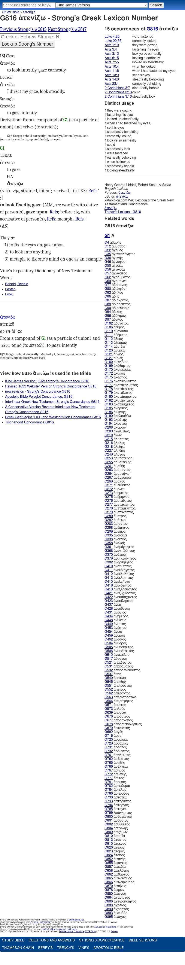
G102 (108, 323)
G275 (108, 497)
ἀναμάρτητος (119, 547)
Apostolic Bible (109, 948)
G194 (108, 423)
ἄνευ (112, 604)
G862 (108, 874)
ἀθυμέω (114, 350)
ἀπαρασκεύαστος (122, 670)
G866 (108, 882)
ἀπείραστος (118, 685)
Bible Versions (143, 940)
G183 (108, 404)
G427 (108, 604)
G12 (107, 246)
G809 (108, 832)
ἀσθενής (115, 774)
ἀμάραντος (117, 470)
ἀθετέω (114, 346)
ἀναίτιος (115, 539)
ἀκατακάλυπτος (121, 385)
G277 (108, 504)
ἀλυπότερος (118, 458)
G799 (108, 813)
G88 (107, 304)
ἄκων (113, 435)
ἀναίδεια (115, 535)
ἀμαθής (114, 466)
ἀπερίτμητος (118, 701)
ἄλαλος (114, 443)
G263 (108, 470)
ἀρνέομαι (116, 739)
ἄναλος (114, 543)
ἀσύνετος (116, 820)
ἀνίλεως (115, 620)
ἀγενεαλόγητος (119, 254)
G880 (108, 893)
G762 (108, 759)
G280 (108, 516)
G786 (108, 793)
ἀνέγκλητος (118, 566)
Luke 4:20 (112, 36)
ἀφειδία (115, 866)
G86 (107, 296)
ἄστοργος (116, 805)
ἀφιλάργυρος (119, 882)
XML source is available (105, 927)
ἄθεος (113, 339)
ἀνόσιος (115, 639)
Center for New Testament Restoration (59, 929)
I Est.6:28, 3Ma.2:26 (92, 190)
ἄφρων (114, 890)
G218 (108, 446)
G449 (108, 624)
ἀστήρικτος (117, 801)
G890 (108, 909)
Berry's (45, 948)
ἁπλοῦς (114, 708)
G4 (106, 242)
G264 (108, 473)
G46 (107, 262)
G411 (108, 570)
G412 (108, 574)
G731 (108, 747)
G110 (108, 331)
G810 (108, 836)
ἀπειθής (115, 682)
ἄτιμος (114, 847)
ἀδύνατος (116, 323)
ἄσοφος (115, 782)
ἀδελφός (114, 288)
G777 (108, 778)
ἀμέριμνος (116, 497)
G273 (108, 493)
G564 (108, 701)
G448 (108, 620)
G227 (108, 450)
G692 (108, 732)
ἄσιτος (114, 778)
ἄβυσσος (114, 246)
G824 (108, 855)
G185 (108, 408)
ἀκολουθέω (117, 416)
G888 (108, 905)
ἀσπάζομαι (117, 786)
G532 (108, 670)
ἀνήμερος (116, 616)
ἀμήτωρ (114, 520)
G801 (108, 820)
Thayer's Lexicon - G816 (122, 212)
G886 (108, 901)
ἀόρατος (115, 658)
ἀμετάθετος (118, 500)
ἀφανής (114, 859)
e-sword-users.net (75, 920)
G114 (108, 346)
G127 (108, 358)
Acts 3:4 (111, 49)
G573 (108, 708)
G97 (107, 319)
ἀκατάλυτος (118, 393)
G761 (108, 755)
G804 (108, 828)
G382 (108, 562)
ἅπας (113, 674)
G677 (108, 720)
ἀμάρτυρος (117, 477)
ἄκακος (114, 373)
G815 (108, 843)
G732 (108, 751)
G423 (108, 601)
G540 (108, 678)
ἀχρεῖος (115, 905)
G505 (108, 647)
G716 (108, 735)
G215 (108, 439)
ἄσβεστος (116, 759)
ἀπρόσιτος (117, 716)
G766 (108, 766)
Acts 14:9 (112, 79)
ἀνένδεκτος (117, 585)
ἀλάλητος (116, 439)
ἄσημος (114, 770)
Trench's (65, 948)
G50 (107, 265)
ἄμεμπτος (116, 493)
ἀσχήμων (116, 832)
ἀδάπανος (115, 285)
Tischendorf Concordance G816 (29, 422)
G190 (108, 416)
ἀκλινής (115, 412)
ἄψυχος (115, 917)
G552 (108, 689)
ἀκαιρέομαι (117, 369)
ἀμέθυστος (117, 485)
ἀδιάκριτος (116, 300)
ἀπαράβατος (118, 666)
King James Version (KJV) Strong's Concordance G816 (47, 381)
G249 (108, 454)
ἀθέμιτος (115, 335)
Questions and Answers (51, 940)
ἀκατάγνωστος (120, 381)
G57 (107, 273)
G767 (108, 770)
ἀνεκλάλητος (119, 574)
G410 (108, 566)
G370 (108, 554)
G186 (108, 412)
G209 (108, 431)
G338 (108, 539)
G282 (108, 520)
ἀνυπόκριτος (118, 647)
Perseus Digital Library (41, 922)
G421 (108, 593)
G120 (108, 350)
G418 (108, 585)
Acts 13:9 (112, 75)
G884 (108, 897)
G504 (108, 643)
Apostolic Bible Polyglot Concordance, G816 (38, 396)
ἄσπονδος (116, 793)
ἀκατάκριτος (118, 389)
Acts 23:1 (112, 83)
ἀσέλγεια (116, 766)
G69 (107, 281)
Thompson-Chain (18, 948)
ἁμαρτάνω (116, 473)
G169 (108, 366)
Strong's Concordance (101, 940)
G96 (107, 315)
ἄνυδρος (115, 643)
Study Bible (10, 12)
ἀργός (113, 732)
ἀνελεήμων (117, 581)
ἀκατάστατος (119, 400)
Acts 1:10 (112, 45)
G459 (108, 635)
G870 (108, 886)
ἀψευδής (115, 913)
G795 (108, 809)
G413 (108, 577)
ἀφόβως (115, 886)
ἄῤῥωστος (117, 751)
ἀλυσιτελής (117, 462)
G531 (108, 666)
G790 (108, 797)
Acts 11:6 (112, 71)
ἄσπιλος (115, 789)
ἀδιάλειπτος (117, 304)
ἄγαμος (113, 250)
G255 (108, 462)
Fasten (10, 289)
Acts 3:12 (112, 53)
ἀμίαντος (116, 524)
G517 (108, 658)
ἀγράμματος (117, 277)
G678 (108, 724)
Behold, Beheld (16, 284)
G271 (108, 485)
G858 (108, 870)
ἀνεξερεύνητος (120, 589)
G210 (108, 435)
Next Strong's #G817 (67, 29)
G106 (108, 327)
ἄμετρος (115, 516)
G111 (108, 335)
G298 (108, 527)
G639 (108, 712)
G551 (108, 685)
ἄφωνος (115, 893)
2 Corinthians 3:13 (118, 92)
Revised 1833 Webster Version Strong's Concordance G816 (50, 386)
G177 (108, 385)
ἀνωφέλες (116, 655)
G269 (108, 481)
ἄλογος (114, 454)
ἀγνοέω (113, 265)
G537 (108, 674)
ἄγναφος (114, 262)
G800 (108, 816)
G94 (107, 312)
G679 (108, 728)
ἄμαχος (114, 481)
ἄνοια (113, 631)
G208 (108, 427)
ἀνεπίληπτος (118, 601)
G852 (108, 859)
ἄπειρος (115, 689)
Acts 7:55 (112, 62)
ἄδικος (113, 312)
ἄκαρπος (115, 377)
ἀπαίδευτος (117, 662)
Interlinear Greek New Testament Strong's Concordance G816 (52, 402)
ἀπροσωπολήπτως (123, 724)
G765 (108, 762)
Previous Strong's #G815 (23, 29)
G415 (108, 581)
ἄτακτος (115, 839)
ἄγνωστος (115, 273)
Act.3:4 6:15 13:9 (51, 219)
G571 (108, 705)
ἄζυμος (114, 327)
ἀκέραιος (116, 408)
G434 (108, 616)
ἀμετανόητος (119, 512)
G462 (108, 639)
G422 (108, 597)
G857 (108, 866)
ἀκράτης (115, 419)
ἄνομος (114, 635)
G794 (108, 805)
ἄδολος (113, 319)
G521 (108, 662)
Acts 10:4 (112, 66)
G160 (108, 362)
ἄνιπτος (115, 624)
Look (9, 294)
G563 (108, 697)
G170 (108, 369)
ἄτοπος (114, 855)
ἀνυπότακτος (119, 651)
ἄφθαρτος (116, 874)
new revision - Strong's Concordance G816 (37, 391)
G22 (107, 250)
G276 (108, 500)
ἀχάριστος (117, 897)
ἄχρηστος (116, 909)
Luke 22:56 (113, 41)
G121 (108, 354)
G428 (108, 608)
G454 (108, 631)
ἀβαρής (112, 242)
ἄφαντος (115, 863)
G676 (108, 716)
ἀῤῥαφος (116, 743)
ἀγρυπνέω (115, 281)
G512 (108, 655)
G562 (108, 693)
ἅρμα (112, 735)
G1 (65, 120)
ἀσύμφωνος (118, 816)
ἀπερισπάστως (120, 697)
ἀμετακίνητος (119, 504)
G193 (108, 419)
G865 (108, 878)
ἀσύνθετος (117, 824)
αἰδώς (113, 358)
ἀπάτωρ (115, 678)
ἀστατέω (115, 797)
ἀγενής (113, 258)
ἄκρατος (115, 423)
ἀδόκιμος (115, 315)
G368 (108, 550)
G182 (108, 400)
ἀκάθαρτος (117, 366)
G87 (107, 300)
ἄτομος (114, 851)
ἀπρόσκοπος (118, 720)
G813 (108, 839)
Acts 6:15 (112, 58)
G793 (108, 801)
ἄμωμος (114, 531)
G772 (108, 774)
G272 (108, 489)
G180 (108, 396)
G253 (108, 458)
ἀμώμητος (116, 527)
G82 (107, 292)
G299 (108, 531)
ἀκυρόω (115, 427)
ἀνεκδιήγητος (119, 570)
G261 (108, 466)
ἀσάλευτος (117, 755)
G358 (108, 543)
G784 (108, 789)
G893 (108, 913)
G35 (107, 254)
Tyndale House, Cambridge (71, 932)
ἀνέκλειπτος (118, 577)
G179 (108, 393)
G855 (108, 863)
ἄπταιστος (117, 728)
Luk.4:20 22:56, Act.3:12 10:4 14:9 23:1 (54, 212)
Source (114, 932)
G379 (108, 558)
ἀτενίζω (124, 192)
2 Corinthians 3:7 (117, 88)
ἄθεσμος (115, 342)
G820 (108, 847)
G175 (108, 377)
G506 (108, 651)
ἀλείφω (114, 446)
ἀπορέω (115, 712)
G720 (108, 739)
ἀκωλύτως (117, 431)
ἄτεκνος (115, 843)
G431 (108, 612)
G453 (108, 628)
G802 (108, 824)
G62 (107, 277)
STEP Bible (90, 932)
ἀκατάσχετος (119, 404)
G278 (108, 508)
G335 (108, 535)
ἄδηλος (113, 292)
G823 (108, 851)
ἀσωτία (114, 836)
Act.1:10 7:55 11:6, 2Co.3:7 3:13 (79, 219)
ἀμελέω (114, 489)
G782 (108, 786)
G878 (108, 890)
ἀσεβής (114, 762)
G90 (107, 308)
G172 (108, 373)
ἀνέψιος (115, 612)
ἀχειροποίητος (120, 901)
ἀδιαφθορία (117, 308)
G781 (108, 782)
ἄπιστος (115, 705)
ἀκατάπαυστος (120, 396)
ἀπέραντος (117, 693)
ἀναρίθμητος (118, 562)
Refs (92, 191)
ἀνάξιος (115, 554)
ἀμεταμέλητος (120, 508)
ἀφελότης (116, 870)
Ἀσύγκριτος (118, 813)
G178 (108, 389)
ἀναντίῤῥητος (119, 550)
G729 (108, 743)
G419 (108, 589)
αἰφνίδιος (116, 362)
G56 (107, 269)
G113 (108, 342)
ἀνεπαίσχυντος (120, 597)
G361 (108, 547)
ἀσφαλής (116, 828)
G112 (108, 339)
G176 (108, 381)
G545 (108, 682)
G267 (108, 477)
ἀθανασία (116, 331)
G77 (107, 285)
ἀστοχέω (115, 809)
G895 (108, 917)
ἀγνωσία (114, 269)
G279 (108, 512)
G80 (107, 288)
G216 (108, 443)
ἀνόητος (115, 628)
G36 (107, 258)
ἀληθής (114, 450)
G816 (152, 29)
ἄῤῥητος (115, 747)
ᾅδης (111, 296)
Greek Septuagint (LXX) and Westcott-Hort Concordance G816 (53, 417)
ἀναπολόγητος (120, 558)
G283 (108, 524)
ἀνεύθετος (117, 608)
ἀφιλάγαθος (118, 878)
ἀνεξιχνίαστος (120, 593)
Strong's (29, 12)
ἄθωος (114, 354)
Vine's (83, 948)
